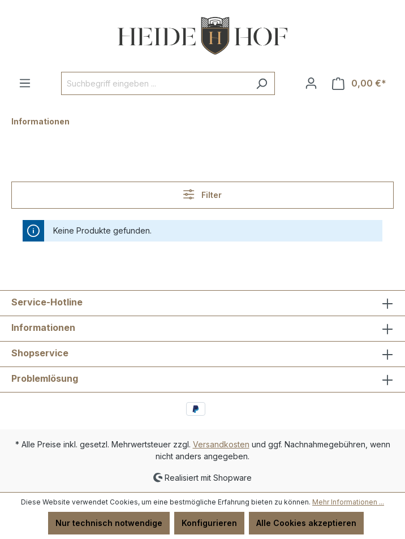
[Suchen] (261, 83)
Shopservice (39, 353)
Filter (202, 194)
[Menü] (24, 83)
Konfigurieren (209, 523)
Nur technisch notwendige (108, 523)
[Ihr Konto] (311, 83)
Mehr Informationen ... (348, 502)
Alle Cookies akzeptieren (306, 523)
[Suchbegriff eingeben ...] (155, 83)
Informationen (43, 327)
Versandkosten (221, 444)
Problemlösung (44, 378)
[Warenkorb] (359, 83)
